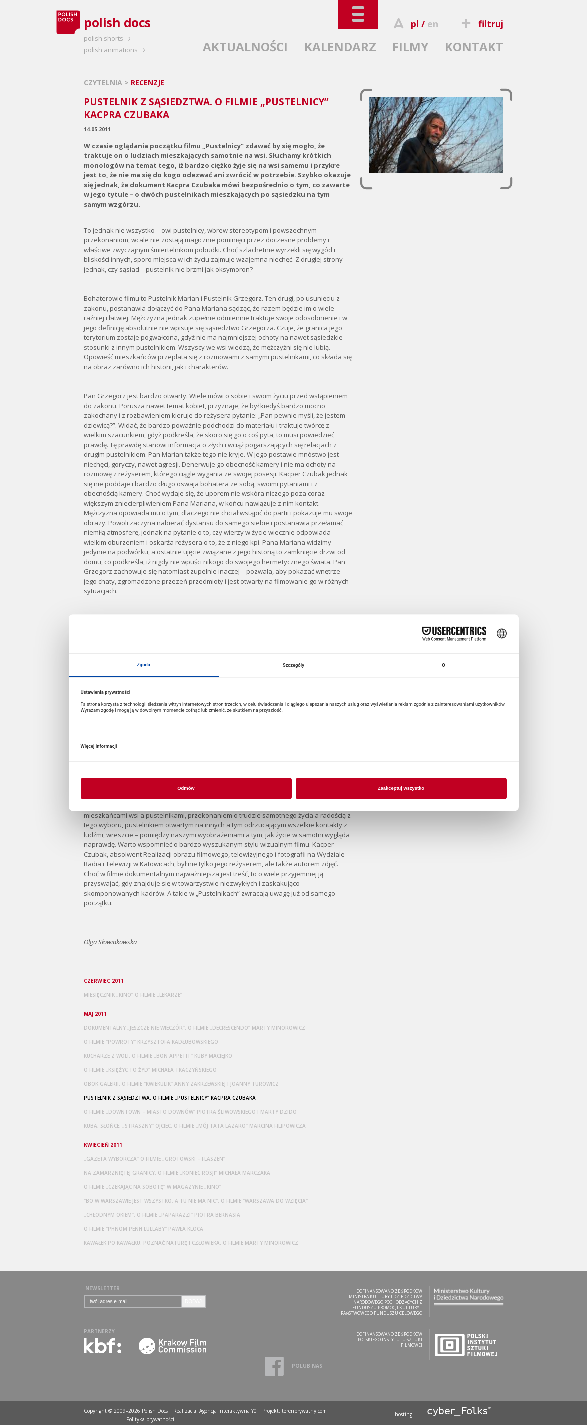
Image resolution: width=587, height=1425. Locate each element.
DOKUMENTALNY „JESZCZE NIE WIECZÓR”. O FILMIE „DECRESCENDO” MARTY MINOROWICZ (194, 1027)
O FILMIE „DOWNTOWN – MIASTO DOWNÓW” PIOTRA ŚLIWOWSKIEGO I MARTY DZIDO (190, 1111)
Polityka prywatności (150, 1419)
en (432, 24)
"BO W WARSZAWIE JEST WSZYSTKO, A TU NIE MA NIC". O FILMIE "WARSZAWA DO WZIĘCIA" (196, 1200)
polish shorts (109, 38)
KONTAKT (474, 46)
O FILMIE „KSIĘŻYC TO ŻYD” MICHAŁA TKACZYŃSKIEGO (150, 1069)
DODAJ (193, 1301)
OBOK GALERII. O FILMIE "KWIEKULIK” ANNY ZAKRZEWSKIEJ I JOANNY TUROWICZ (181, 1083)
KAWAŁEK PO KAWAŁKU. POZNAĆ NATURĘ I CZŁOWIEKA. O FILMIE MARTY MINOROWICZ (191, 1242)
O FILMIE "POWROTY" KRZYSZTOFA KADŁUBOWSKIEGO (151, 1041)
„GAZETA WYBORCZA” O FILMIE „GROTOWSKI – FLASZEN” (154, 1158)
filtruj (481, 24)
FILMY (410, 46)
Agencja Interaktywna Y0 (228, 1410)
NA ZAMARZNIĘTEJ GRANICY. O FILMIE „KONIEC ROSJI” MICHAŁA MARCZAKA (177, 1172)
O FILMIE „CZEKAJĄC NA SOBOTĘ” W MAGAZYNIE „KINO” (152, 1186)
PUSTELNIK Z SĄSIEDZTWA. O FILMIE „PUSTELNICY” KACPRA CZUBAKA (170, 1097)
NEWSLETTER (102, 1288)
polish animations (116, 49)
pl (415, 24)
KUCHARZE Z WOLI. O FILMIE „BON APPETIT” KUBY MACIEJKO (158, 1055)
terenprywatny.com (304, 1410)
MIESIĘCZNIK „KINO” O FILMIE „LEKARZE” (133, 994)
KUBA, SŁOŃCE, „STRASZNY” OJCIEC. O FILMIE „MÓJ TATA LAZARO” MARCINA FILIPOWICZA (195, 1125)
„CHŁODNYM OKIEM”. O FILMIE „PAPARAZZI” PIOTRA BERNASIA (162, 1214)
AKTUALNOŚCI (245, 46)
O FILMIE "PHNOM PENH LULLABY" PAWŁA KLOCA (143, 1228)
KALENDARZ (340, 46)
